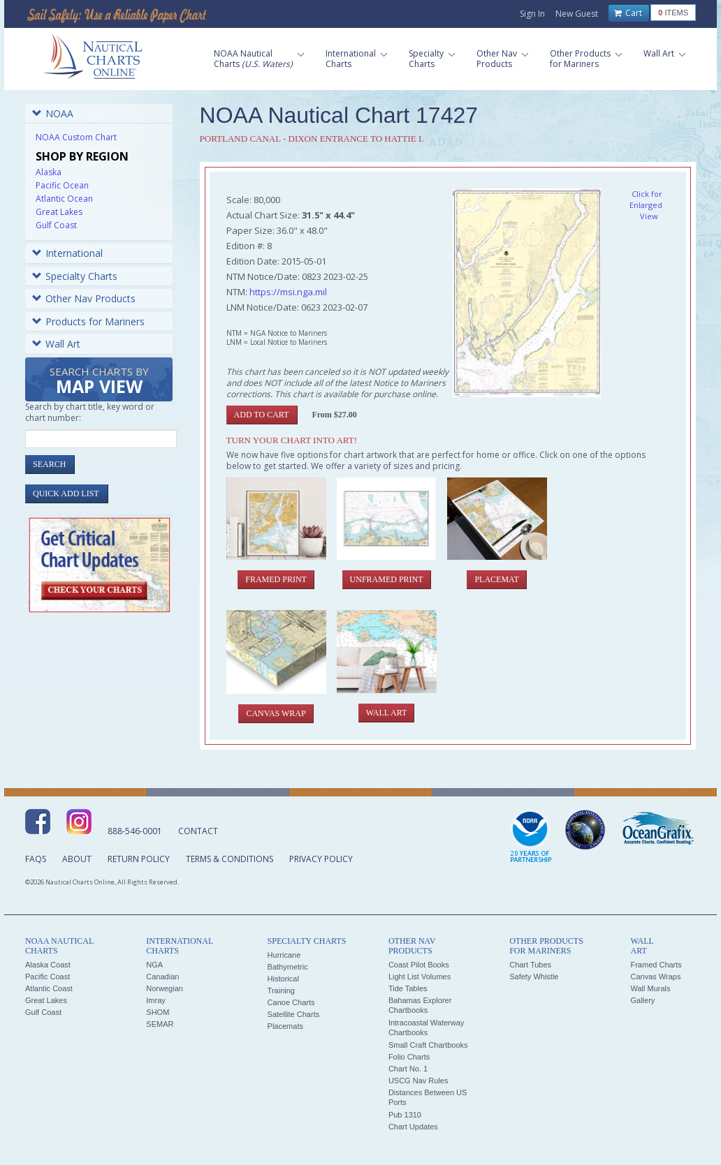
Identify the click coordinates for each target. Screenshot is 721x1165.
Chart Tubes (530, 964)
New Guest (576, 14)
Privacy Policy (321, 859)
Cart (628, 13)
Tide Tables (408, 988)
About (77, 859)
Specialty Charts (74, 276)
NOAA (52, 113)
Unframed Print (386, 579)
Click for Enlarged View (645, 204)
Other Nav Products (84, 298)
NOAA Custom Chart (76, 137)
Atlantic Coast (49, 988)
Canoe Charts (291, 1002)
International (67, 253)
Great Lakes (59, 212)
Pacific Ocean (62, 185)
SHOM (157, 1012)
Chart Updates (413, 1126)
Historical (283, 978)
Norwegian (164, 988)
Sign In (532, 14)
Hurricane (284, 955)
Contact (198, 831)
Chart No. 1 (408, 1068)
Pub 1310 (404, 1115)
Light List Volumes (419, 976)
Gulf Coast (56, 225)
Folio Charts (409, 1057)
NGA (154, 964)
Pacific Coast (47, 976)
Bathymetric (288, 967)
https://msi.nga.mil (288, 291)
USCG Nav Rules (418, 1080)
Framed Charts (655, 964)
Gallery (642, 1000)
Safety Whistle (533, 976)
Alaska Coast (48, 964)
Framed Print (276, 579)
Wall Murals (650, 988)
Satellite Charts (294, 1014)
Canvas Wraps (655, 976)
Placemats (285, 1026)
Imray (156, 1000)
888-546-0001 (135, 831)
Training (281, 990)
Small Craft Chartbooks (428, 1045)
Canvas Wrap (275, 713)
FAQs (35, 859)
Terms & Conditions (229, 859)
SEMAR (159, 1024)
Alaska (48, 172)
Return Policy (139, 859)
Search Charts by (99, 381)
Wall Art (56, 343)
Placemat (496, 579)
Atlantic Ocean (64, 199)
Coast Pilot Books (418, 964)
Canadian (162, 976)
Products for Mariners (88, 321)
